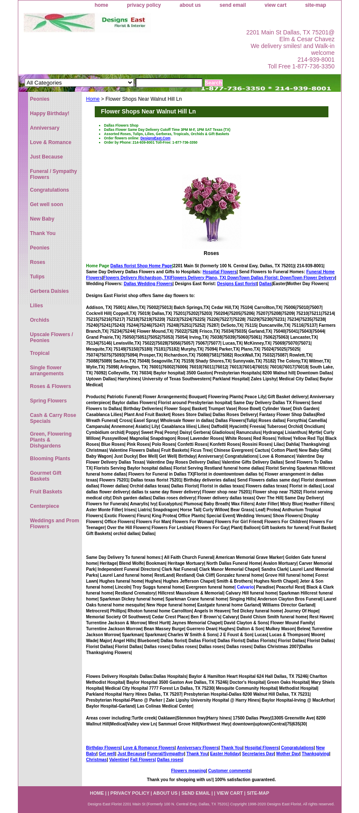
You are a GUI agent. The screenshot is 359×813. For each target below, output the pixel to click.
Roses (211, 253)
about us (190, 5)
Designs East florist (237, 283)
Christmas (96, 759)
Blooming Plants (50, 459)
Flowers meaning (188, 770)
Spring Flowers (48, 401)
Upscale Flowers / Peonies (51, 337)
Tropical (40, 353)
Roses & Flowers (50, 386)
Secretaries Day (258, 753)
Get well (107, 753)
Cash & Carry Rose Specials (53, 418)
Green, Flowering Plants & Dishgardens (51, 440)
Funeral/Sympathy (165, 753)
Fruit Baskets (46, 492)
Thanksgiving (315, 753)
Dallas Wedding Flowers (148, 283)
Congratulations (297, 747)
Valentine (118, 759)
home (101, 5)
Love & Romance (50, 142)
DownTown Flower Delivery (307, 277)
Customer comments (229, 770)
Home (93, 99)
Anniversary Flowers (197, 747)
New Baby (42, 219)
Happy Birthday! (50, 113)
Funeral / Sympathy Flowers (53, 174)
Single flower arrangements (47, 371)
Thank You (231, 747)
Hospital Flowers (220, 271)
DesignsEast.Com (156, 138)
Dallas (265, 283)
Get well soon (46, 204)
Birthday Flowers (103, 747)
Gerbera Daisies (49, 291)
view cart (275, 5)
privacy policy (144, 5)
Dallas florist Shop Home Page (141, 265)
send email (233, 5)
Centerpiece (44, 506)
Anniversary (44, 128)
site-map (315, 5)
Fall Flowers (142, 759)
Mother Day (287, 753)
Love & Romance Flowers (149, 747)
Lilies (36, 306)
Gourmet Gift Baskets (46, 476)
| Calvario (244, 587)
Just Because (130, 753)
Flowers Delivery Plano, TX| (225, 277)
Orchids (39, 320)
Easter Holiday (225, 753)
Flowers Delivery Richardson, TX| (136, 277)
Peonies (40, 99)
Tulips (37, 277)
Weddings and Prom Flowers (54, 524)
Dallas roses (169, 759)
